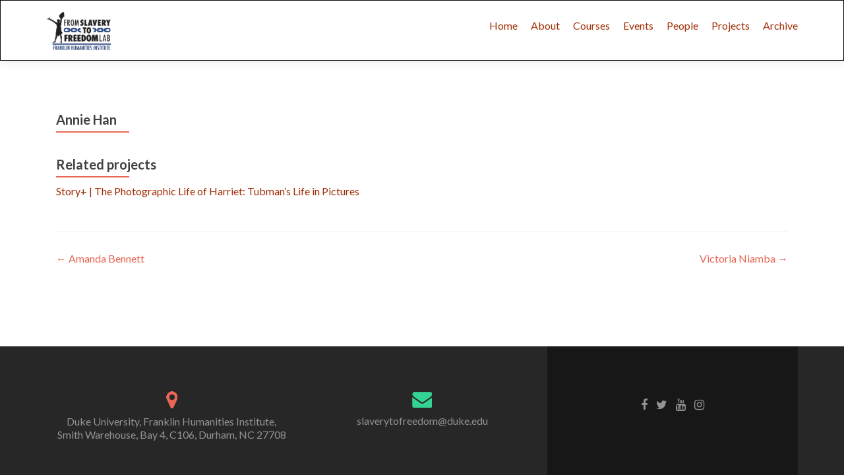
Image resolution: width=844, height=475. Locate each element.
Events (638, 25)
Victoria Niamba (744, 258)
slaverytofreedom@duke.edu (422, 420)
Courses (591, 25)
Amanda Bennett (100, 258)
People (682, 25)
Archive (780, 25)
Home (503, 25)
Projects (730, 25)
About (545, 25)
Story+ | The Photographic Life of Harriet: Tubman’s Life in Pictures (207, 191)
